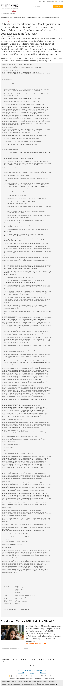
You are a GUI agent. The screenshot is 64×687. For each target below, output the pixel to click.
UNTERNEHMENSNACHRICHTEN (32, 15)
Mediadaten (27, 676)
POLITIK (26, 11)
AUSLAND (53, 11)
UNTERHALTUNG (37, 11)
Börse (19, 17)
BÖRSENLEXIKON (50, 1)
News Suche (57, 6)
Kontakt (20, 676)
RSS (56, 1)
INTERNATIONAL (5, 13)
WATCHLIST (61, 1)
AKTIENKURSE (8, 11)
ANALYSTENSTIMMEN (20, 15)
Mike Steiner (38, 678)
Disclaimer (30, 678)
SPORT (30, 11)
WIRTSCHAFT (19, 11)
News (14, 676)
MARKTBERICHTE (12, 15)
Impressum (36, 676)
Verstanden (52, 684)
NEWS (2, 11)
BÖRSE (14, 11)
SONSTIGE (12, 13)
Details (47, 684)
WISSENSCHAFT (46, 11)
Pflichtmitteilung (5, 21)
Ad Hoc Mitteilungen (27, 17)
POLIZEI (58, 11)
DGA (11, 21)
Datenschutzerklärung (47, 676)
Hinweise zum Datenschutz (17, 678)
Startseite (14, 17)
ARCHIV (40, 1)
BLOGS (44, 1)
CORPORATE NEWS (4, 15)
